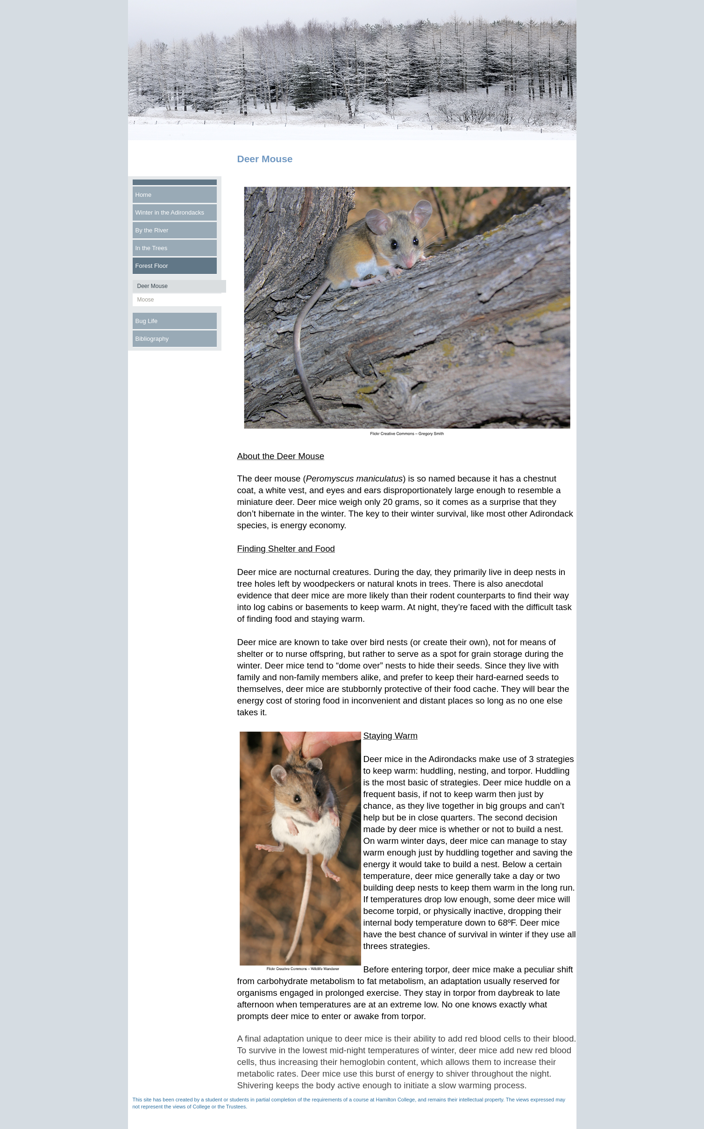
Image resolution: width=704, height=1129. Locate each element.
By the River (152, 230)
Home (143, 194)
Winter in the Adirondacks (169, 212)
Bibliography (152, 338)
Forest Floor (151, 265)
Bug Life (146, 320)
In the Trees (151, 248)
